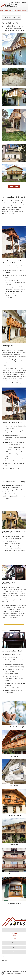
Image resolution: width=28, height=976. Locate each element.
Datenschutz (5, 960)
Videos (14, 938)
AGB (3, 957)
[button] (16, 4)
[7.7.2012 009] (14, 97)
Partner (14, 935)
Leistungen (14, 933)
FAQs (14, 947)
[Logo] (6, 4)
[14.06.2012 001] (14, 173)
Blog (14, 952)
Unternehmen (14, 930)
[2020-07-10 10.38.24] (14, 153)
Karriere (14, 937)
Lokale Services (14, 943)
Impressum (5, 964)
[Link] (14, 715)
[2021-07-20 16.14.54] (14, 125)
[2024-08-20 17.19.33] (14, 77)
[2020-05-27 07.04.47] (14, 49)
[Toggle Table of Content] (17, 17)
